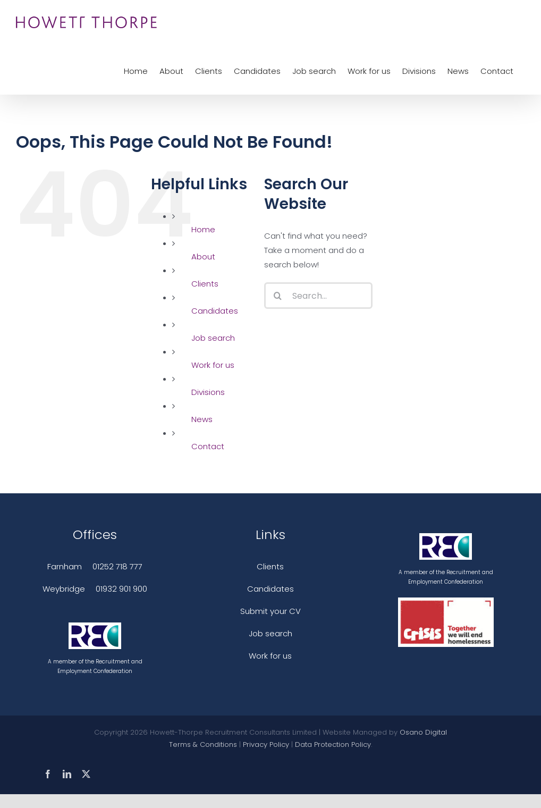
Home (203, 229)
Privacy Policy (266, 744)
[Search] (277, 295)
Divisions (208, 392)
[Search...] (318, 295)
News (202, 419)
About (203, 256)
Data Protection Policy (333, 744)
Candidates (214, 310)
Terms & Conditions (203, 744)
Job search (213, 337)
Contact (207, 446)
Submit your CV (270, 611)
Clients (204, 283)
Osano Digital (423, 732)
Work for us (212, 365)
